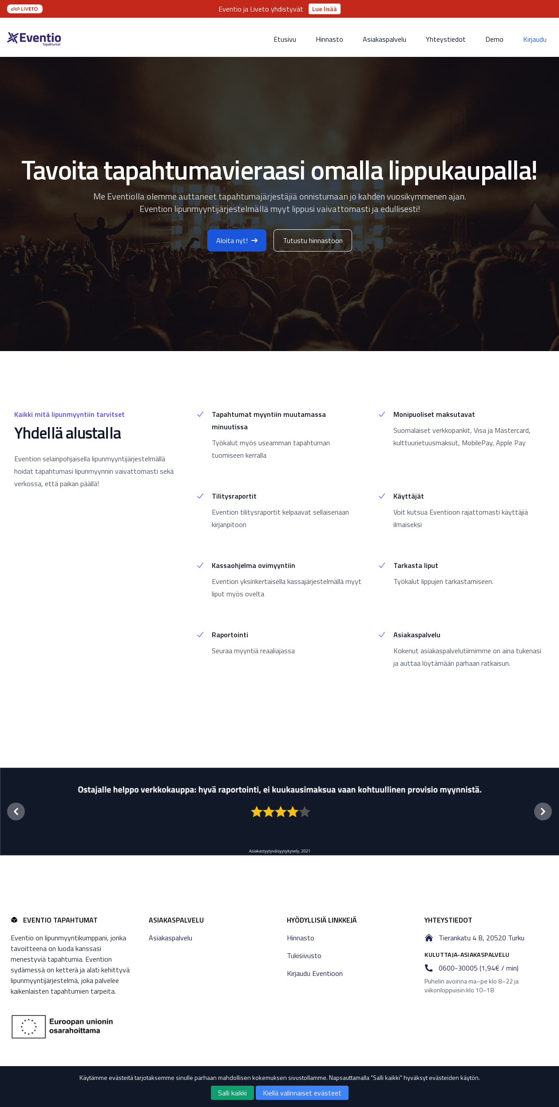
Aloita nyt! (237, 240)
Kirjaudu (535, 39)
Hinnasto (329, 39)
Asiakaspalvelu (384, 39)
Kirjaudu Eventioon (315, 973)
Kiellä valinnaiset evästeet (302, 1092)
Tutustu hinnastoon (313, 240)
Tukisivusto (304, 955)
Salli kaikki (232, 1092)
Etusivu (285, 39)
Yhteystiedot (446, 39)
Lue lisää (324, 8)
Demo (494, 39)
